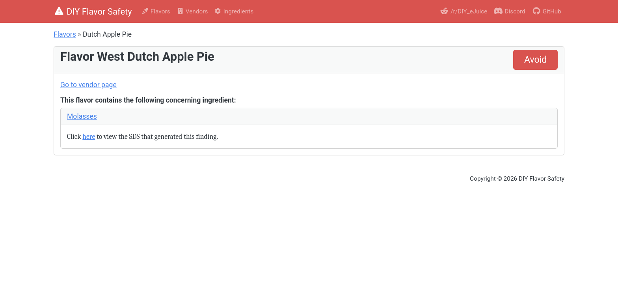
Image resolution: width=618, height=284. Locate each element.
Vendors (192, 11)
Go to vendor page (88, 85)
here (88, 136)
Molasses (82, 116)
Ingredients (233, 11)
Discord (509, 11)
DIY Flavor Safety (93, 12)
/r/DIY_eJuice (463, 11)
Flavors (155, 11)
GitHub (546, 11)
